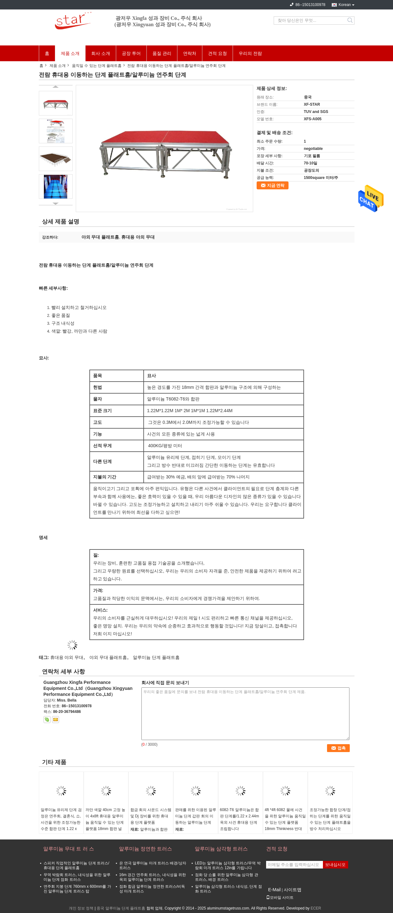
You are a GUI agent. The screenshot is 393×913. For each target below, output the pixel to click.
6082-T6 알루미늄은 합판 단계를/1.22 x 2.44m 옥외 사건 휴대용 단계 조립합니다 (239, 819)
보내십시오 (335, 864)
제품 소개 (70, 53)
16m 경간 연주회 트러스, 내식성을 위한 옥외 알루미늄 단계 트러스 (152, 877)
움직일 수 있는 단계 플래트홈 (97, 65)
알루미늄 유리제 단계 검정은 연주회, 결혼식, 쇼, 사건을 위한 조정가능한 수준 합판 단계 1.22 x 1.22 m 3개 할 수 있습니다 (61, 826)
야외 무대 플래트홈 (108, 657)
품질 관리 (161, 53)
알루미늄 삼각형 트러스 (221, 848)
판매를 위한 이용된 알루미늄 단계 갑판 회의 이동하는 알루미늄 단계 (195, 816)
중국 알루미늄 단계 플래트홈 (121, 908)
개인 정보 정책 (81, 908)
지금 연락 (276, 185)
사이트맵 (292, 889)
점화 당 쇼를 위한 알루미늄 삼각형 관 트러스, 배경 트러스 (226, 877)
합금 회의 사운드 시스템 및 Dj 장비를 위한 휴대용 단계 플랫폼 (150, 816)
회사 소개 (100, 53)
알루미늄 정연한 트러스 (145, 848)
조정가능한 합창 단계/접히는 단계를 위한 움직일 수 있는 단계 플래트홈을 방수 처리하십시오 (330, 819)
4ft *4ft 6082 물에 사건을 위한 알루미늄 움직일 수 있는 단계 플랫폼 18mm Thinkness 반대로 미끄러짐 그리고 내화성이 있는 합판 (285, 826)
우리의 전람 (250, 53)
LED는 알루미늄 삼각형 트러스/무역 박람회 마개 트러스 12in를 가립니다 (228, 865)
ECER (316, 908)
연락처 (189, 53)
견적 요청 (217, 53)
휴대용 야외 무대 (67, 657)
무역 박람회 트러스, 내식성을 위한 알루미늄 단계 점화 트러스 (77, 877)
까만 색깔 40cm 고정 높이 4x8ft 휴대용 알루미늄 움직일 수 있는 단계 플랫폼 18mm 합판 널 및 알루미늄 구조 (106, 822)
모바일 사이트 (280, 897)
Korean (345, 5)
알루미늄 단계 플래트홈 (156, 657)
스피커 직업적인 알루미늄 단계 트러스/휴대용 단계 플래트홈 (77, 865)
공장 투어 (131, 53)
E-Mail (274, 889)
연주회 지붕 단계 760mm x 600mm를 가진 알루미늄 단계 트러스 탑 (77, 888)
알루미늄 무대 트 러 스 (68, 848)
